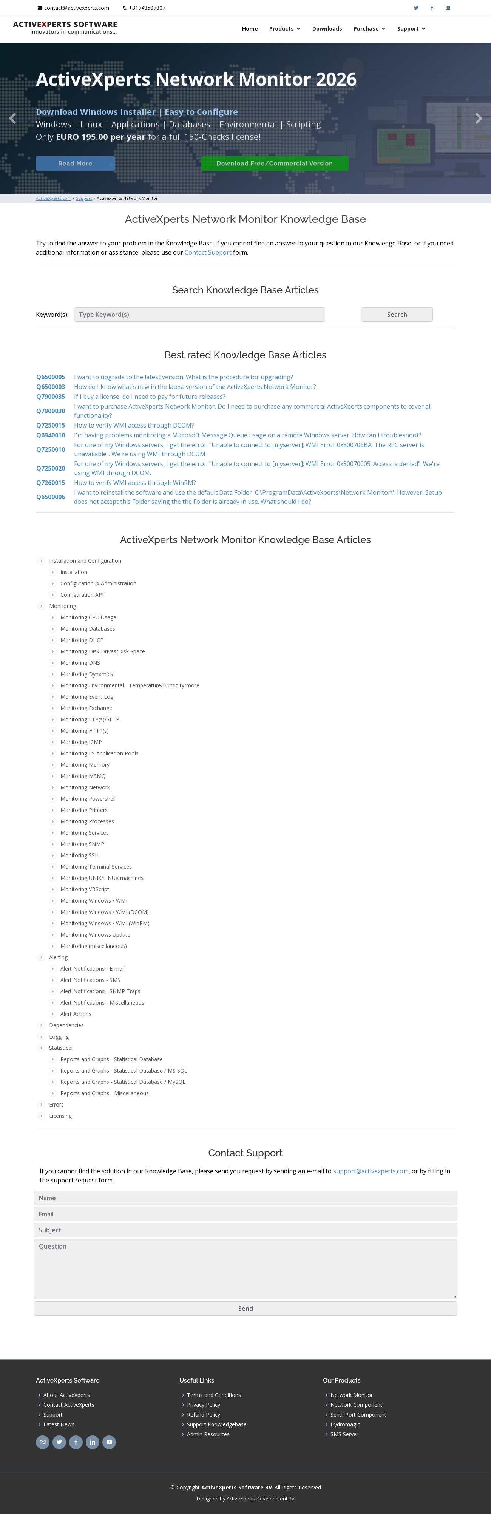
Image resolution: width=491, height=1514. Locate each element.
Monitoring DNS (80, 662)
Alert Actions (75, 1013)
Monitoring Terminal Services (96, 866)
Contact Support (208, 252)
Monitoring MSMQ (83, 775)
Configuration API (81, 594)
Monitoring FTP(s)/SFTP (89, 719)
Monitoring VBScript (84, 889)
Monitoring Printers (84, 809)
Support (431, 28)
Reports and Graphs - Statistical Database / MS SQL (123, 1070)
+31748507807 (147, 7)
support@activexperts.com (371, 1171)
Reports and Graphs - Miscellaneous (104, 1093)
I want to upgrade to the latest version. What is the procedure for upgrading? (183, 377)
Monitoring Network (85, 787)
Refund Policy (203, 1414)
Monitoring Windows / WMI (93, 900)
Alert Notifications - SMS (90, 979)
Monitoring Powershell (88, 798)
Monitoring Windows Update (95, 934)
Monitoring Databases (87, 628)
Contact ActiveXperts (68, 1405)
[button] (12, 118)
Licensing (60, 1115)
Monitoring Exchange (86, 707)
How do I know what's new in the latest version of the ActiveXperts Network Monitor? (195, 387)
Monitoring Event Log (86, 696)
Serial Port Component (358, 1414)
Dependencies (66, 1025)
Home (273, 28)
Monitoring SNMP (82, 843)
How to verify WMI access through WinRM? (135, 482)
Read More (73, 173)
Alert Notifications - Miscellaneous (102, 1002)
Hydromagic (345, 1424)
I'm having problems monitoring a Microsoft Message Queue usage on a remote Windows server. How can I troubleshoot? (248, 435)
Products (305, 28)
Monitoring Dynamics (86, 674)
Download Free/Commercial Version (273, 173)
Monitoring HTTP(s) (84, 730)
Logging (59, 1036)
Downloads (351, 28)
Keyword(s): (52, 314)
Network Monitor (351, 1395)
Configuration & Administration (98, 583)
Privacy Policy (203, 1405)
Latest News (58, 1424)
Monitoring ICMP (81, 741)
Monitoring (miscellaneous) (93, 945)
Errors (56, 1104)
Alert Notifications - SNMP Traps (100, 991)
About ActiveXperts (66, 1395)
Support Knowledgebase (217, 1424)
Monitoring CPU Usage (88, 617)
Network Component (356, 1405)
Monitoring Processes (87, 821)
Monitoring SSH (79, 855)
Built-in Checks (154, 173)
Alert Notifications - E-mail (92, 968)
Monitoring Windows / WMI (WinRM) (105, 923)
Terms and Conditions (214, 1395)
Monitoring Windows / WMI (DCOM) (104, 911)
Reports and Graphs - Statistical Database (111, 1059)
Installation (73, 572)
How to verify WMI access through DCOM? (134, 425)
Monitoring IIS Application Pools (99, 753)
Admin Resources (208, 1434)
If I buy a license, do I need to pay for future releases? (149, 396)
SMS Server (344, 1434)
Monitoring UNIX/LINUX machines (102, 877)
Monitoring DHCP (81, 640)
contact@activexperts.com (76, 7)
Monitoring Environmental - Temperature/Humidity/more (129, 685)
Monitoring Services (84, 832)
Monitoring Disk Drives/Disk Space (102, 651)
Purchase (389, 28)
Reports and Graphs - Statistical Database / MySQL (122, 1081)
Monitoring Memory (85, 764)
